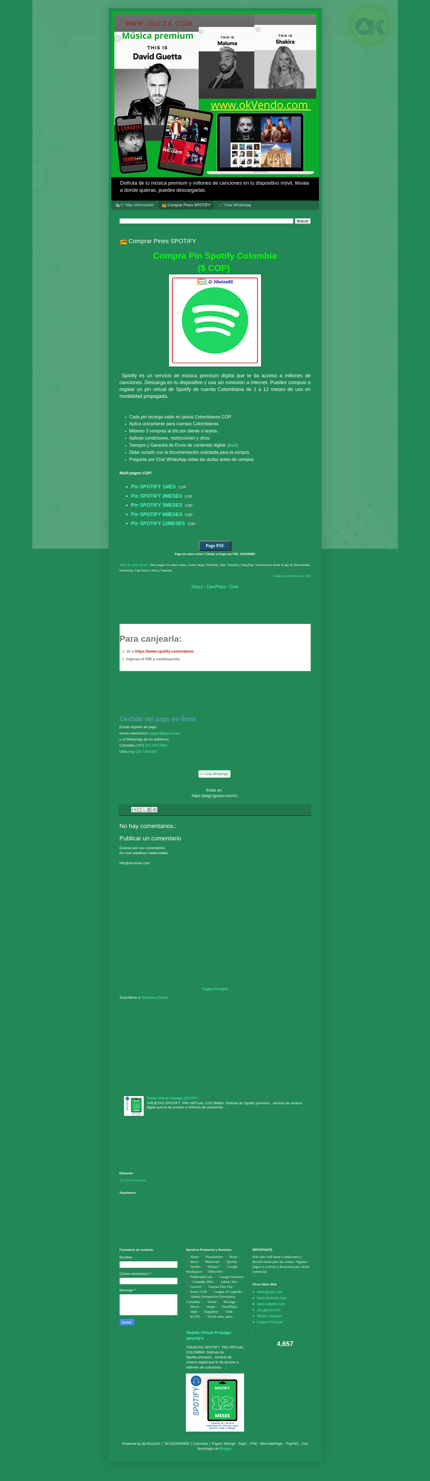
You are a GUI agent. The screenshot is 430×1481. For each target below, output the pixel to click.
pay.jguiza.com (269, 1310)
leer (232, 445)
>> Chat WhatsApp (214, 774)
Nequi (197, 586)
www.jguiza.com (269, 1292)
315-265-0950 (156, 745)
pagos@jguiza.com (165, 733)
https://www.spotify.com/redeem (164, 651)
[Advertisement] (215, 1047)
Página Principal (215, 989)
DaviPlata (216, 586)
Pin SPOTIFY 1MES (154, 486)
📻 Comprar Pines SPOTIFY (186, 205)
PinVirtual (139, 1180)
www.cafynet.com (271, 1304)
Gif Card (126, 1180)
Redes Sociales (269, 1316)
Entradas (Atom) (155, 997)
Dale (234, 586)
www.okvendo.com (272, 1298)
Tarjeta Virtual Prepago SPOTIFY (172, 1098)
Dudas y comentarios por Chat (291, 576)
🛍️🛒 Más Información (134, 205)
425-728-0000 (146, 752)
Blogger (226, 1448)
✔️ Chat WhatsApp (235, 205)
